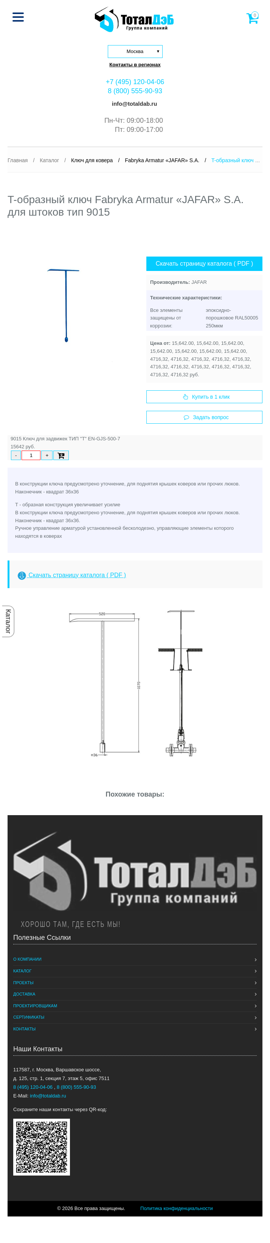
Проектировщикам (35, 1005)
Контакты (24, 1029)
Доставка (24, 994)
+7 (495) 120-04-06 (135, 82)
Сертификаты (28, 1017)
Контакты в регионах (134, 64)
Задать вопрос (206, 417)
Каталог (8, 621)
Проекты (23, 982)
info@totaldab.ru (133, 103)
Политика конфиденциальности (176, 1208)
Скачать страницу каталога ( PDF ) (204, 263)
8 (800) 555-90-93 (135, 91)
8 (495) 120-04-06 (33, 1087)
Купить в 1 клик (206, 397)
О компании (27, 959)
